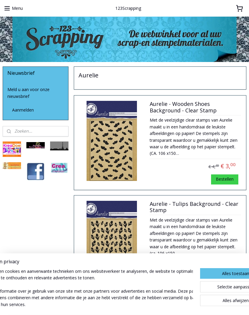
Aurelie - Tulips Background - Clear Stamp (194, 207)
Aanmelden (23, 110)
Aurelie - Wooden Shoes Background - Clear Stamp (183, 107)
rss (114, 304)
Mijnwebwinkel (188, 304)
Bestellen (225, 179)
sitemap (101, 304)
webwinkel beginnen (136, 304)
